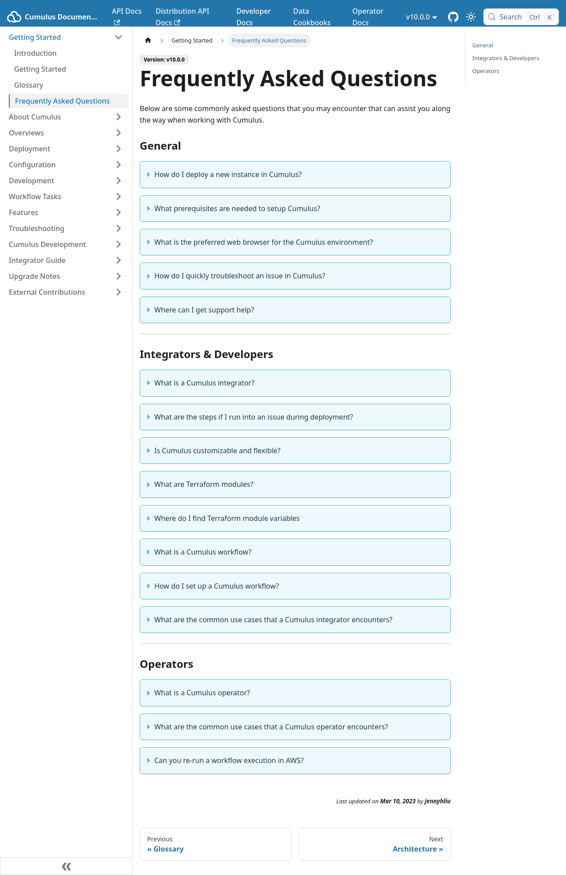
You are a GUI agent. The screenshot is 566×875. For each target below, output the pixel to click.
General (482, 45)
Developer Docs (253, 16)
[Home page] (148, 40)
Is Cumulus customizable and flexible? (217, 450)
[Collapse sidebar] (66, 866)
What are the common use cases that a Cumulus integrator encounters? (273, 619)
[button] (66, 37)
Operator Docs (367, 16)
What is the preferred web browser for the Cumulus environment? (263, 242)
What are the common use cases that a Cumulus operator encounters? (271, 727)
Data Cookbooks (312, 16)
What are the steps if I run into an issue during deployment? (253, 417)
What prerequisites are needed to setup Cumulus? (237, 208)
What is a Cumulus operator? (202, 693)
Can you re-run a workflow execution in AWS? (229, 760)
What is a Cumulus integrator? (204, 383)
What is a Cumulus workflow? (203, 552)
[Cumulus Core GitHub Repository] (453, 17)
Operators (485, 71)
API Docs (127, 15)
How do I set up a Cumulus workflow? (216, 586)
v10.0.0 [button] (418, 17)
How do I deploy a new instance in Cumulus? (228, 174)
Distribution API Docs (182, 16)
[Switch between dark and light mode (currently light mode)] (471, 17)
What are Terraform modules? (203, 484)
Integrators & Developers (505, 58)
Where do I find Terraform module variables (227, 518)
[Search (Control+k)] (521, 16)
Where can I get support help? (204, 310)
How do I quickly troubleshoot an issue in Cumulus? (239, 276)
